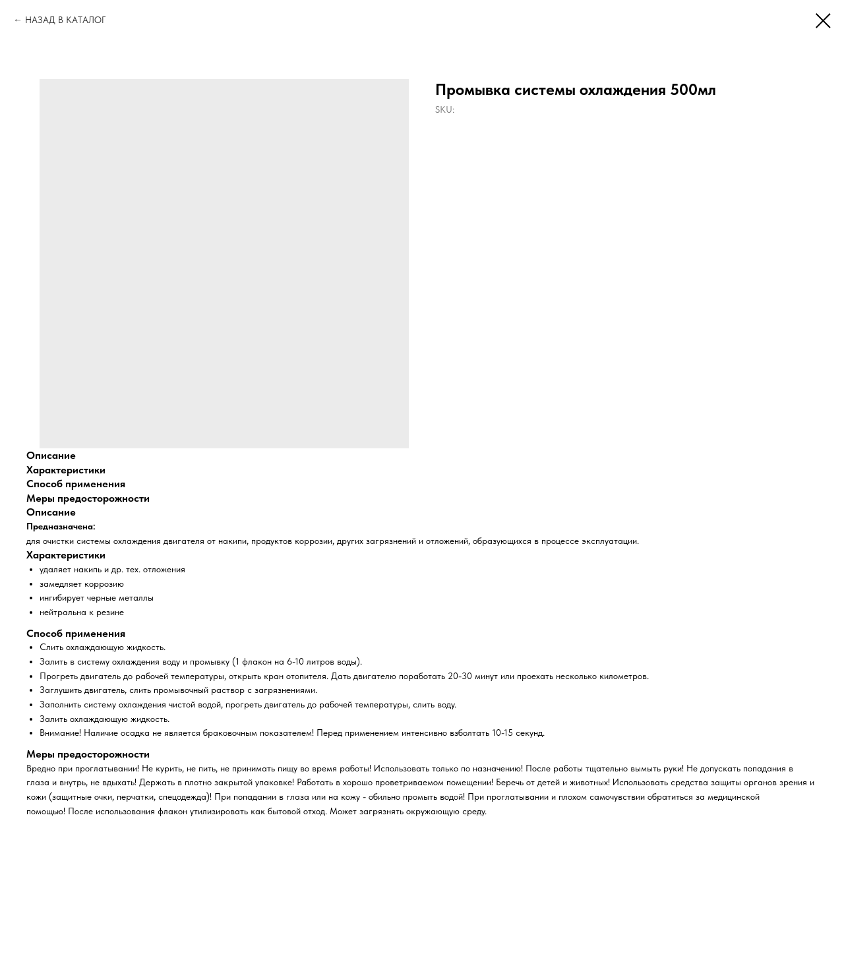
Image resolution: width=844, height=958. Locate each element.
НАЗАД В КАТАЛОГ (65, 20)
